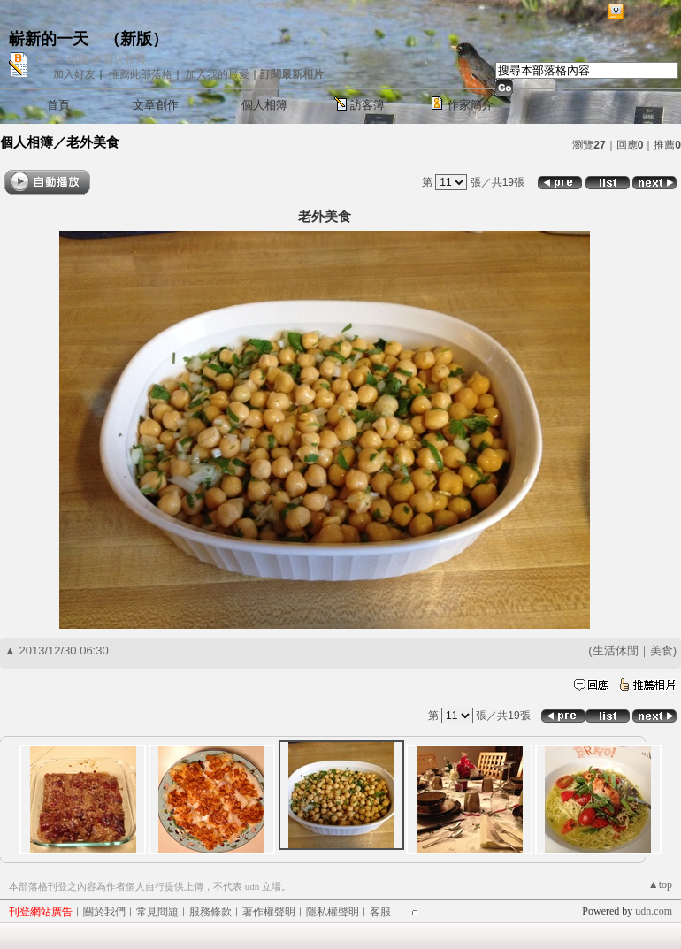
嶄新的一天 (48, 39)
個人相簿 (264, 104)
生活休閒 (616, 650)
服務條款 (210, 912)
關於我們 (104, 912)
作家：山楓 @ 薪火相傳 (90, 59)
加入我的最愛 (217, 74)
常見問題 (157, 912)
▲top (660, 884)
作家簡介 (471, 104)
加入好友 (74, 74)
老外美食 (92, 141)
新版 (136, 39)
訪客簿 (367, 104)
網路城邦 (649, 12)
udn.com (653, 911)
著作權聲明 (268, 912)
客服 (380, 912)
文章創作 (156, 104)
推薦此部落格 (140, 74)
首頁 (58, 104)
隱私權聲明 (332, 912)
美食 (661, 650)
